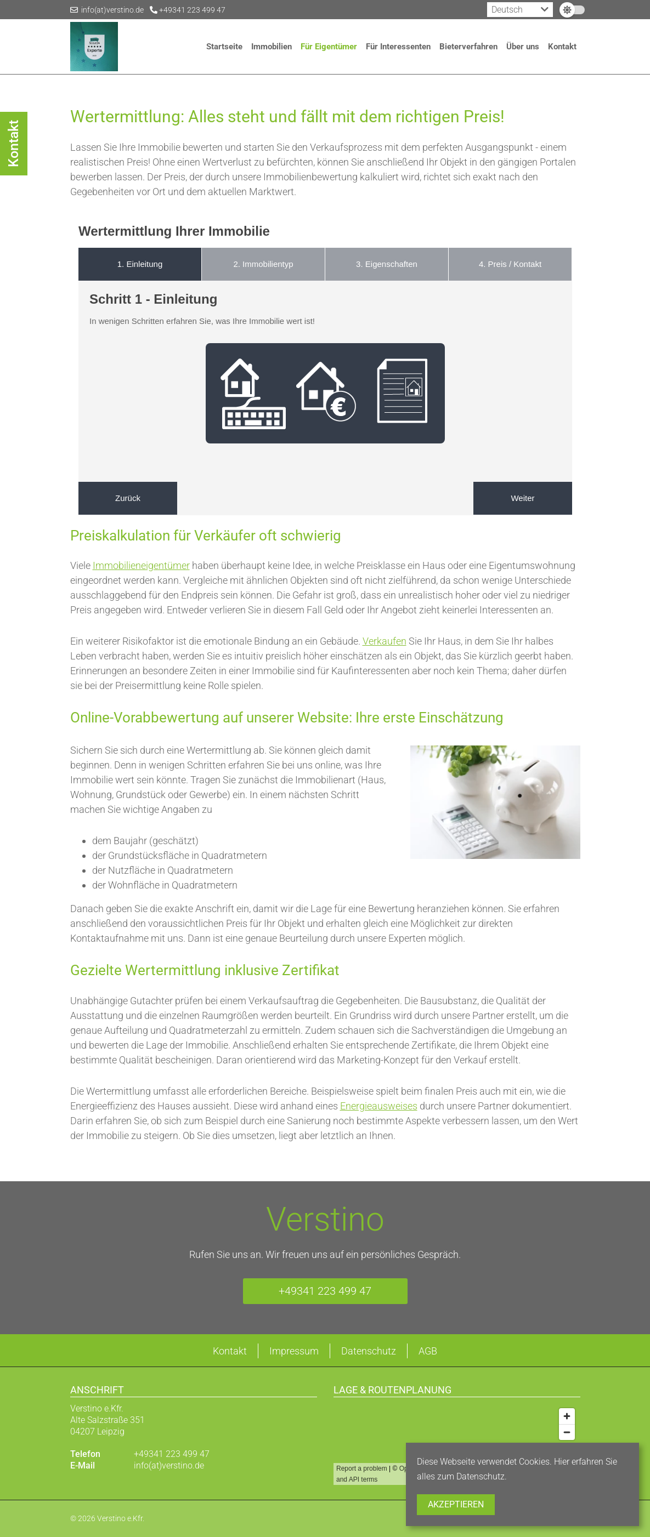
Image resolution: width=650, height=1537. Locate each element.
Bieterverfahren (468, 47)
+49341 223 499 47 (187, 9)
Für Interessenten (398, 47)
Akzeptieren (456, 1504)
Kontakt (562, 47)
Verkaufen (384, 641)
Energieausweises (378, 1106)
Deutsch (507, 9)
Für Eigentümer (329, 47)
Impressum (294, 1351)
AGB (428, 1351)
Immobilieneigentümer (141, 565)
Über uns (522, 47)
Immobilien (271, 47)
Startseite (224, 47)
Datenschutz (368, 1351)
